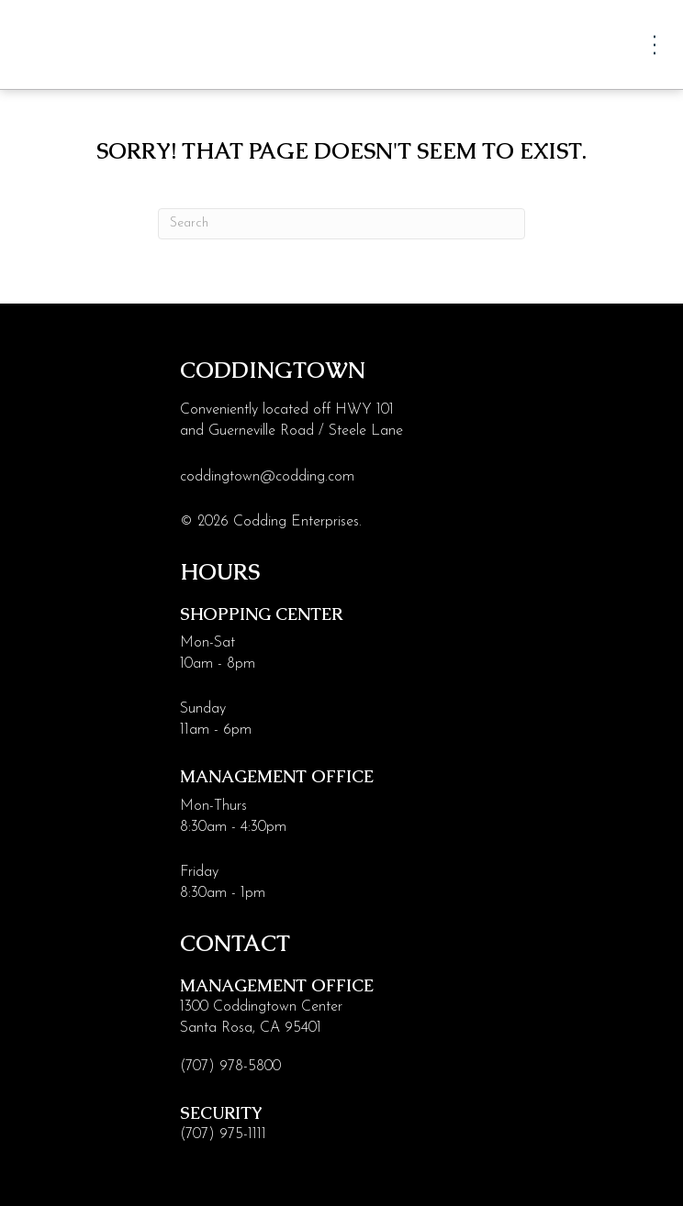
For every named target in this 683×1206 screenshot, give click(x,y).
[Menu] (654, 44)
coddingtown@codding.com (267, 477)
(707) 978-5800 (230, 1066)
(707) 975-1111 (223, 1134)
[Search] (341, 223)
